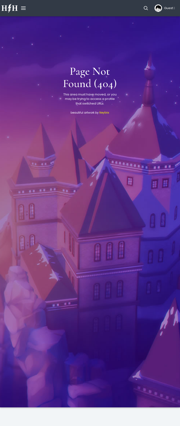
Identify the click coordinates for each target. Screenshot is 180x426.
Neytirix (104, 113)
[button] (146, 8)
